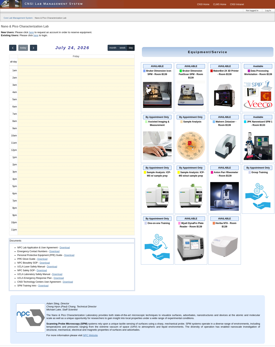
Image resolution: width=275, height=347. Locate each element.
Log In (268, 10)
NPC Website (90, 335)
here (31, 32)
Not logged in (252, 10)
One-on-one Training (159, 223)
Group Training (259, 172)
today (23, 47)
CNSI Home (203, 4)
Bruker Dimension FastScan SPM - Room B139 (191, 74)
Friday (76, 56)
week (122, 47)
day (131, 47)
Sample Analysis (192, 121)
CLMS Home (219, 4)
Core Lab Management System (18, 18)
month (112, 47)
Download (65, 247)
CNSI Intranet (237, 4)
